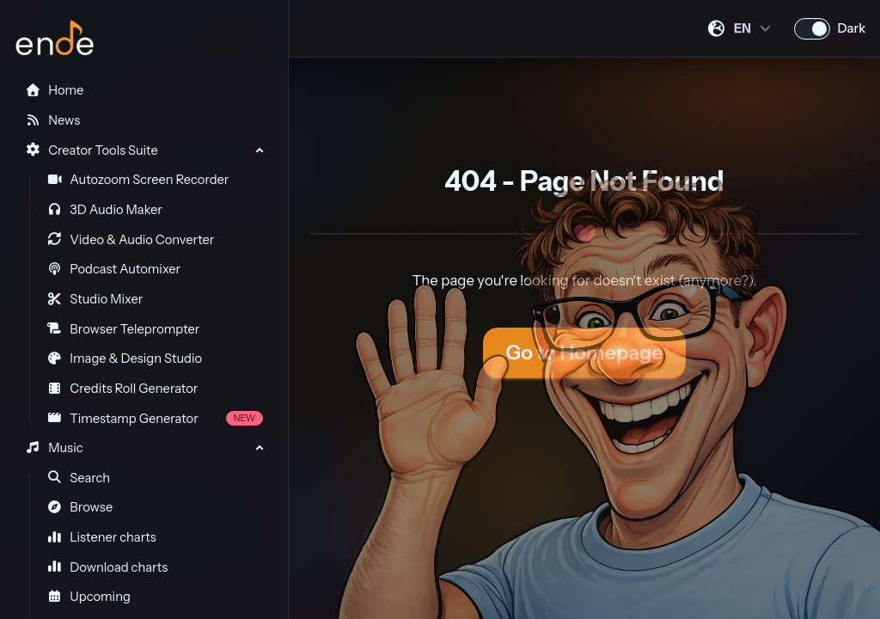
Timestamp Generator (155, 418)
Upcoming (89, 596)
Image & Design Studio (124, 358)
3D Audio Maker (104, 210)
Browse (80, 507)
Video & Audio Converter (131, 240)
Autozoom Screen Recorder (138, 179)
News (52, 120)
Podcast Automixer (113, 269)
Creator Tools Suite (91, 150)
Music (53, 448)
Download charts (107, 567)
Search (79, 478)
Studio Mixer (95, 299)
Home (54, 90)
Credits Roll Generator (123, 388)
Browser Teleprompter (123, 329)
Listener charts (101, 537)
